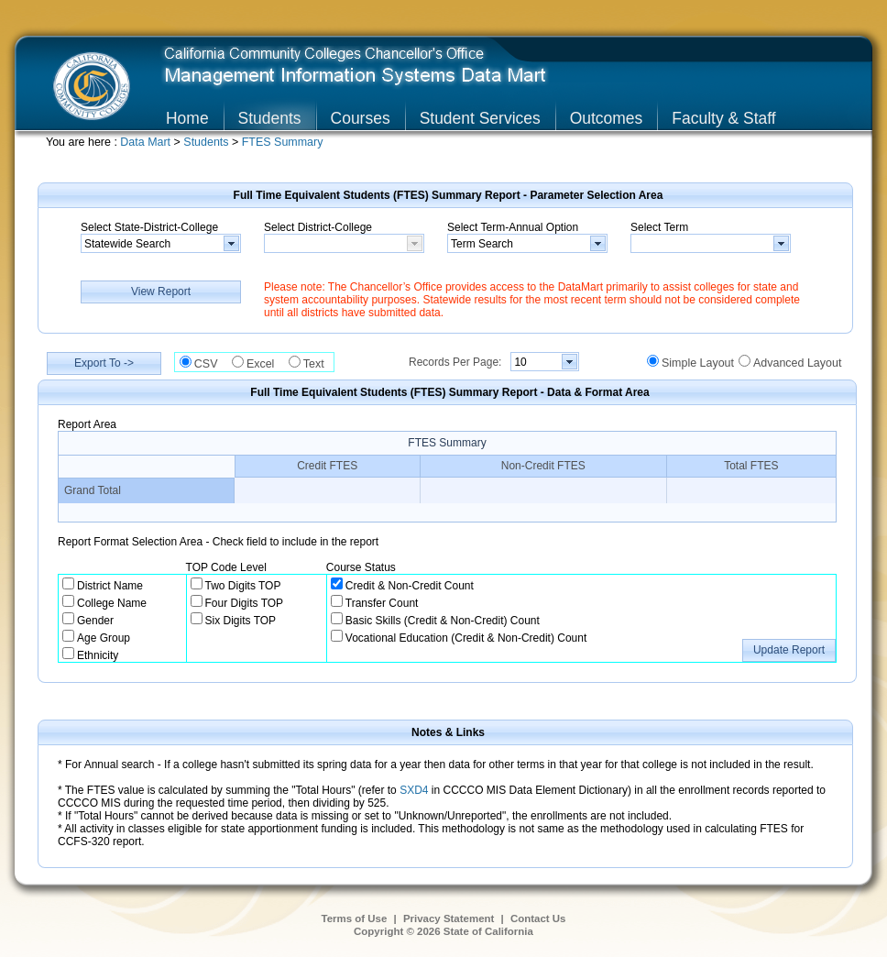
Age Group (103, 638)
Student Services (480, 118)
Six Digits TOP (241, 620)
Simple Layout (698, 363)
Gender (95, 620)
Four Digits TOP (244, 603)
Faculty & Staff (723, 118)
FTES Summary (282, 142)
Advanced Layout (797, 363)
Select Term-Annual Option (512, 227)
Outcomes (606, 118)
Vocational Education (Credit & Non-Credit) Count (465, 638)
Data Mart (146, 142)
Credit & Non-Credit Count (409, 585)
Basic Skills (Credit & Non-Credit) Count (442, 620)
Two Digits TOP (243, 585)
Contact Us (538, 918)
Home (187, 118)
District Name (110, 585)
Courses (360, 118)
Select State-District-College (149, 227)
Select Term (659, 227)
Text (318, 364)
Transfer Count (382, 603)
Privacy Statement (448, 918)
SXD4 (414, 790)
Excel (265, 364)
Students (269, 118)
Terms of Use (355, 918)
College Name (112, 603)
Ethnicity (97, 655)
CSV (210, 364)
